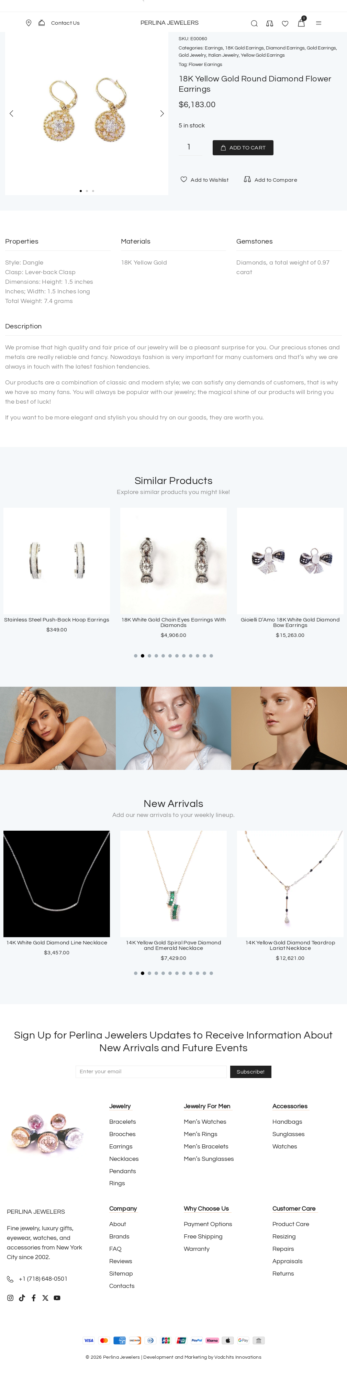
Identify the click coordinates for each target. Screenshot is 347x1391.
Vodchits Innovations (237, 1357)
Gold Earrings (321, 48)
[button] (31, 23)
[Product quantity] (190, 148)
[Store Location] (28, 23)
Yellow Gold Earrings (263, 55)
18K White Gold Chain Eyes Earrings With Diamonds (290, 622)
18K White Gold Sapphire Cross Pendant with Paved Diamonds (57, 945)
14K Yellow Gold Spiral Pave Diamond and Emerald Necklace (290, 945)
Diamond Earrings (285, 48)
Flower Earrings (205, 64)
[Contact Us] (41, 22)
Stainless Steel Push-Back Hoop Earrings (173, 619)
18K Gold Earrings (244, 48)
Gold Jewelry (192, 55)
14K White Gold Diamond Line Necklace (173, 942)
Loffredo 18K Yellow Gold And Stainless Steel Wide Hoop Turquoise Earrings (57, 622)
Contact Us (65, 23)
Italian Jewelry (223, 55)
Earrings (214, 48)
